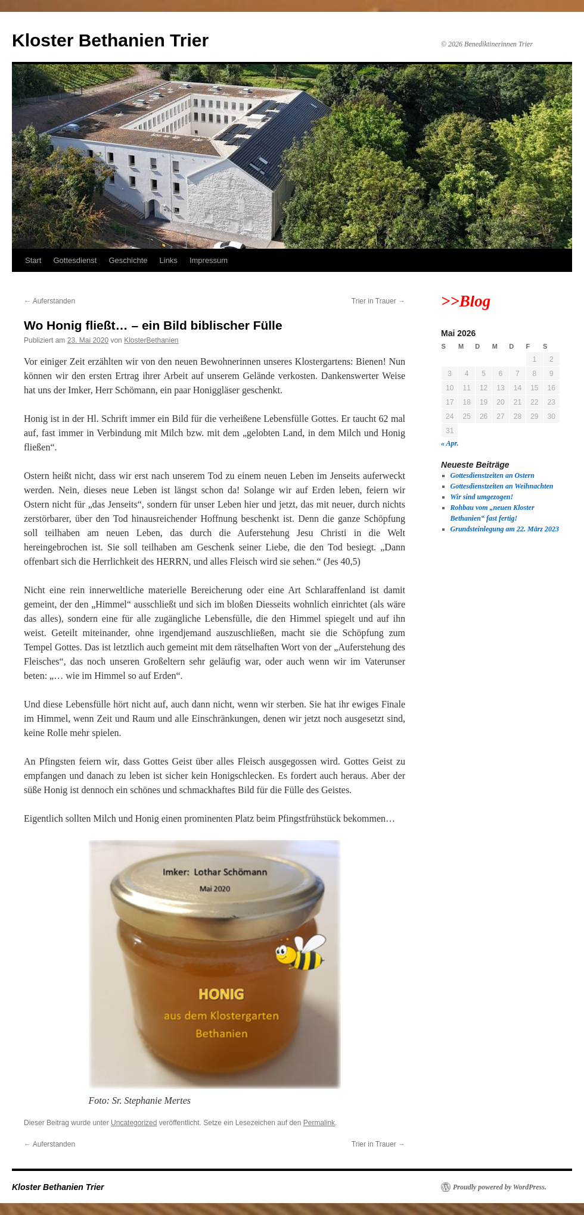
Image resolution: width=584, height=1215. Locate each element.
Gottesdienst (75, 260)
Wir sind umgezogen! (482, 497)
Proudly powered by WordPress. (499, 1187)
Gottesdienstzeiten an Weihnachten (502, 486)
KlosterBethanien (151, 340)
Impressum (209, 260)
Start (33, 260)
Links (169, 260)
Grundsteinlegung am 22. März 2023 (505, 529)
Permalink (319, 1123)
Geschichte (127, 260)
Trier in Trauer (378, 301)
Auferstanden (49, 301)
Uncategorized (134, 1123)
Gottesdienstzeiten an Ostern (493, 475)
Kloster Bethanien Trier (110, 40)
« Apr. (450, 443)
